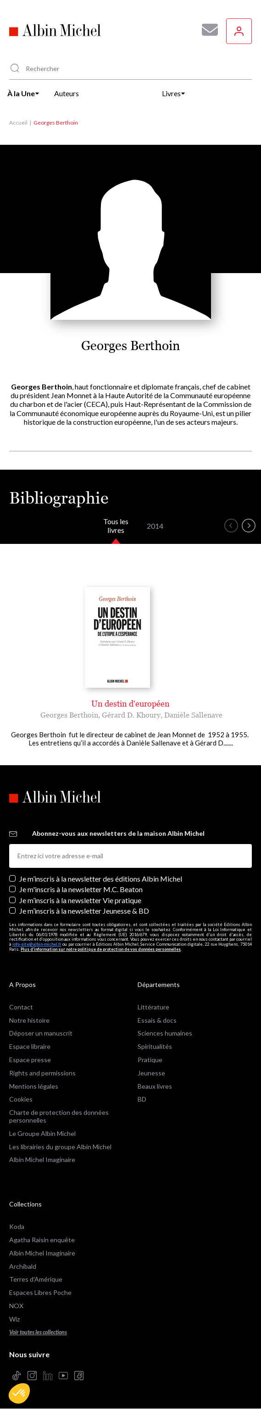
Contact (21, 1007)
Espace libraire (29, 1046)
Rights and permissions (42, 1073)
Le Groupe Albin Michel (42, 1133)
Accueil (18, 122)
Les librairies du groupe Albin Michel (60, 1147)
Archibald (22, 1266)
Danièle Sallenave (193, 715)
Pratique (150, 1060)
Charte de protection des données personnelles (59, 1116)
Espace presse (30, 1060)
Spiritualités (155, 1046)
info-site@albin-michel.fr (36, 944)
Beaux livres (155, 1086)
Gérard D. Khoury (131, 715)
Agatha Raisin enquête (42, 1240)
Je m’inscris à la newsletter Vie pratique (80, 900)
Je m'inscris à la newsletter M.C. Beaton (81, 889)
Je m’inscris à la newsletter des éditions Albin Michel (100, 878)
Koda (16, 1226)
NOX (16, 1306)
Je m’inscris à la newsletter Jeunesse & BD (84, 910)
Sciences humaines (165, 1033)
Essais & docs (157, 1020)
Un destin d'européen (130, 703)
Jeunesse (151, 1073)
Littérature (153, 1007)
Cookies (21, 1099)
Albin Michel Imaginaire (42, 1159)
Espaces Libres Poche (40, 1292)
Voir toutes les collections (38, 1332)
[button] (19, 1393)
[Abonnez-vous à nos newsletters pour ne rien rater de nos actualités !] (206, 29)
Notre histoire (29, 1020)
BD (142, 1099)
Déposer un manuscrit (40, 1033)
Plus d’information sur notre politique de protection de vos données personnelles (101, 949)
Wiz (14, 1319)
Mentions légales (33, 1086)
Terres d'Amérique (35, 1279)
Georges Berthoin (69, 715)
